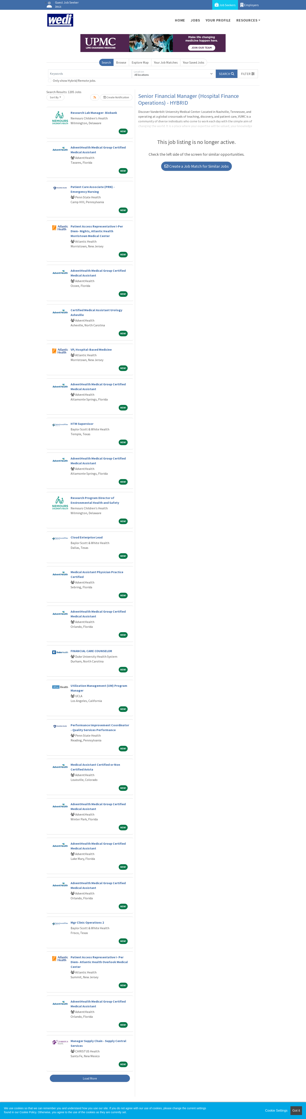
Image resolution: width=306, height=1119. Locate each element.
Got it (296, 1110)
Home (180, 20)
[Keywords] (90, 73)
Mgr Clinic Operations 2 (87, 922)
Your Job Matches (166, 62)
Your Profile (218, 20)
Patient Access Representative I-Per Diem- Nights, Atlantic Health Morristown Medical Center (97, 231)
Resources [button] (246, 20)
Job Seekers (225, 4)
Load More (90, 1078)
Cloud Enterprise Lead (87, 537)
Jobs (195, 20)
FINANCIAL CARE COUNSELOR (91, 651)
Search (106, 62)
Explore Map (140, 62)
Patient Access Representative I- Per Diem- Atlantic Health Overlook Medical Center (99, 962)
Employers (249, 4)
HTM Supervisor (82, 424)
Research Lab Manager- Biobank (94, 113)
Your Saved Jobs (193, 62)
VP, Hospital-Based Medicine (91, 349)
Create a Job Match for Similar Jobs (196, 166)
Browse (121, 62)
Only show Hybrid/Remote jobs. (74, 81)
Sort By (54, 97)
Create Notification (116, 97)
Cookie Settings (276, 1110)
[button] (248, 73)
